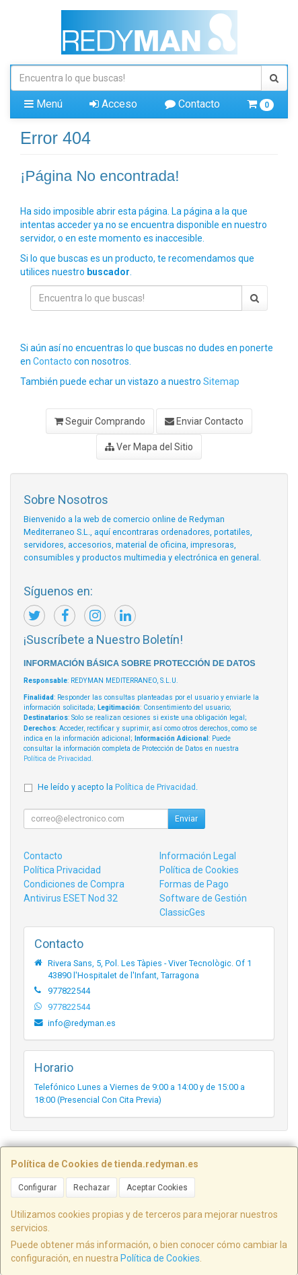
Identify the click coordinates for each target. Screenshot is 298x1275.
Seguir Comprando (99, 421)
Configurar (37, 1187)
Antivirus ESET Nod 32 (71, 898)
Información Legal (197, 855)
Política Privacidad (62, 870)
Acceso (113, 104)
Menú (43, 104)
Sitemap (221, 381)
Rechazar (91, 1187)
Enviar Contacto (204, 421)
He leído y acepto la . (118, 787)
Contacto (192, 104)
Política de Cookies (160, 1258)
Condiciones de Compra (74, 884)
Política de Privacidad (57, 758)
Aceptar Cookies (157, 1187)
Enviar (186, 819)
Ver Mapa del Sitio (149, 446)
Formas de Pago (194, 884)
